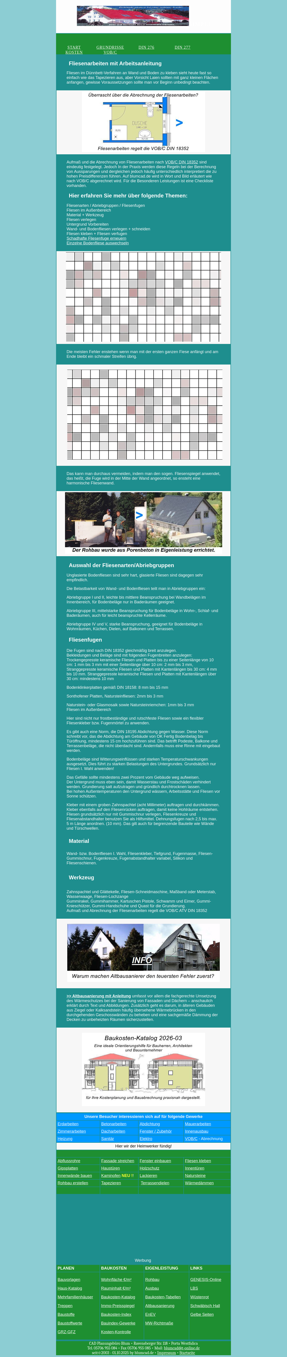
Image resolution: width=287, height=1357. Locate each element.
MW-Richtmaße (159, 1323)
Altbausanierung (159, 1305)
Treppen (65, 1305)
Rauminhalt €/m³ (116, 1288)
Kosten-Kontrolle (116, 1331)
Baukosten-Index (116, 1314)
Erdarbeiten (68, 1123)
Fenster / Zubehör (156, 1131)
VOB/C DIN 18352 (181, 161)
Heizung (65, 1138)
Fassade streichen (117, 1160)
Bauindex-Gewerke (118, 1323)
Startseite (187, 1352)
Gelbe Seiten (202, 1314)
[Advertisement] (143, 1226)
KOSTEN (182, 47)
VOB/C (210, 47)
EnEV (150, 1314)
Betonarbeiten (113, 1123)
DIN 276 (126, 47)
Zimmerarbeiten (72, 1131)
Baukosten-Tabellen (163, 1296)
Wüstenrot (199, 1296)
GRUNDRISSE (98, 47)
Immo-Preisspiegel (118, 1305)
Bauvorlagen (69, 1279)
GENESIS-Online (205, 1279)
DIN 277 (154, 47)
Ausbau (152, 1288)
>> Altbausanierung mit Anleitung (99, 995)
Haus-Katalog (70, 1288)
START (70, 47)
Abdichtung (150, 1123)
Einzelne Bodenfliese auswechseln (98, 242)
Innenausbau (196, 1131)
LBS (194, 1288)
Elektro (146, 1138)
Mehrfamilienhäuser (75, 1296)
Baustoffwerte (70, 1323)
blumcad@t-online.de (182, 1347)
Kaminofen (111, 1175)
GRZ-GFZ (67, 1331)
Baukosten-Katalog (118, 1296)
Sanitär (107, 1138)
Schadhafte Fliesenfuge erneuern (96, 238)
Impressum (166, 1352)
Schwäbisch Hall (205, 1305)
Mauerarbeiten (198, 1123)
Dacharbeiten (113, 1131)
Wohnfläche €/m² (116, 1279)
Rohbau (152, 1279)
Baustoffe (66, 1314)
